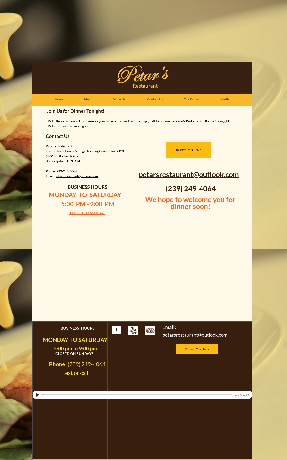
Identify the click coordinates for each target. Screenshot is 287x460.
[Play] (37, 395)
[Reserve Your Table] (188, 150)
